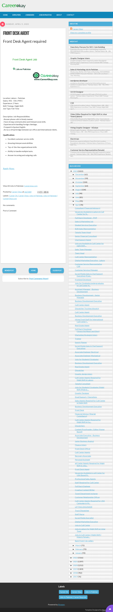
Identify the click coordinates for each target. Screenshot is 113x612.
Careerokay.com (30, 186)
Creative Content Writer (85, 490)
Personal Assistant (82, 459)
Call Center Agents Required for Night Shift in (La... (88, 421)
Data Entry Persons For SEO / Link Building (87, 47)
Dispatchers (80, 426)
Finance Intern (80, 445)
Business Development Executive (88, 301)
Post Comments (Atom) (38, 278)
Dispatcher (79, 370)
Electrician (74, 139)
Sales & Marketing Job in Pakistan (84, 69)
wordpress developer (78, 81)
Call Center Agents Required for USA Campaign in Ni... (90, 502)
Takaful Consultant (82, 384)
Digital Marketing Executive (86, 521)
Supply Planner (81, 342)
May (77, 201)
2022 (75, 558)
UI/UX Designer (76, 92)
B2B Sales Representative (85, 229)
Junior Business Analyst (84, 441)
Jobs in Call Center (82, 525)
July (77, 193)
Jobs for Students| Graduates (87, 359)
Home (33, 270)
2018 (75, 573)
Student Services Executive (86, 225)
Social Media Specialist (84, 518)
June (77, 197)
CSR (72, 103)
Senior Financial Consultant (86, 236)
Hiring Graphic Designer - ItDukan (84, 128)
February (79, 549)
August (78, 189)
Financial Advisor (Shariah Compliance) (85, 415)
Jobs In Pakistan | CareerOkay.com (73, 597)
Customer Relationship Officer (87, 497)
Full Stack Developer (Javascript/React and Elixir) (87, 330)
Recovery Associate (83, 456)
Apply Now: (9, 168)
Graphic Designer (82, 393)
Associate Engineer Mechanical (87, 355)
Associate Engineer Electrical (86, 352)
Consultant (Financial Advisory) (87, 208)
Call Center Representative (86, 257)
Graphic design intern (83, 374)
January (78, 553)
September (79, 186)
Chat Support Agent (83, 240)
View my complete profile (80, 32)
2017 (75, 576)
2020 (75, 565)
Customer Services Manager (86, 270)
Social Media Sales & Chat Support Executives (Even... (89, 275)
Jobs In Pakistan (36, 195)
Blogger (61, 604)
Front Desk (79, 410)
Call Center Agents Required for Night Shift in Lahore (88, 379)
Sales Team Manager (83, 249)
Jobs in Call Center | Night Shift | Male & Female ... (88, 536)
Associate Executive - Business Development (87, 436)
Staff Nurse (79, 514)
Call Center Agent (82, 305)
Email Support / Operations (86, 397)
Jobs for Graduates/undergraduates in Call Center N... (89, 284)
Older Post (57, 270)
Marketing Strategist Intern (86, 335)
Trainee (78, 339)
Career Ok (13, 195)
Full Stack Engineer (82, 486)
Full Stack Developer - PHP (86, 218)
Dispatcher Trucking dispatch (87, 308)
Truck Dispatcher (82, 510)
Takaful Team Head (83, 232)
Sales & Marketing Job (84, 221)
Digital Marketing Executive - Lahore (90, 260)
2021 (75, 561)
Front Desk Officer (82, 449)
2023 (75, 171)
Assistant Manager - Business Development (87, 290)
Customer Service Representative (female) (87, 150)
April (77, 205)
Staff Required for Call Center (87, 482)
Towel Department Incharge (86, 493)
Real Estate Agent (82, 325)
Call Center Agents (82, 452)
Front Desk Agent (16, 33)
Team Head (79, 253)
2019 (75, 569)
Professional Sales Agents (85, 479)
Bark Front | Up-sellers (84, 541)
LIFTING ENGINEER (83, 507)
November (79, 178)
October (79, 182)
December (79, 174)
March (78, 545)
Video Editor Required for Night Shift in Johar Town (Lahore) (88, 115)
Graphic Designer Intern (80, 58)
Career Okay (23, 195)
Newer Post (9, 270)
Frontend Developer (83, 279)
